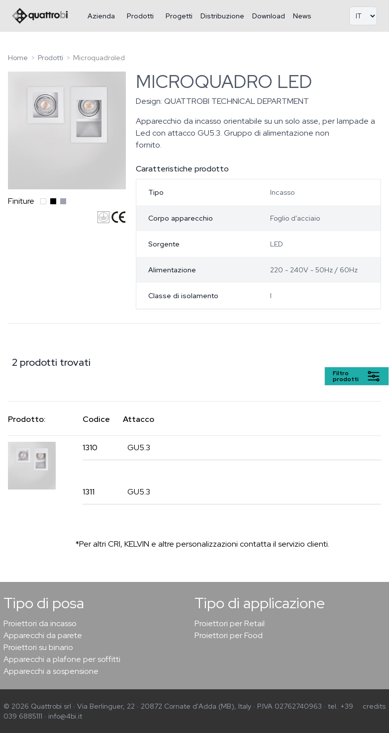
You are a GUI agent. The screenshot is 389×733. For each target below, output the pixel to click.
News (302, 15)
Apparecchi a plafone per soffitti (61, 659)
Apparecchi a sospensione (50, 671)
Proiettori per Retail (229, 623)
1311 (89, 492)
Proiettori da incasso (40, 623)
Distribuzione (222, 15)
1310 (90, 447)
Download (268, 15)
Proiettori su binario (38, 647)
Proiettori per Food (228, 635)
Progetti (179, 15)
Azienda (101, 15)
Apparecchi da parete (42, 635)
